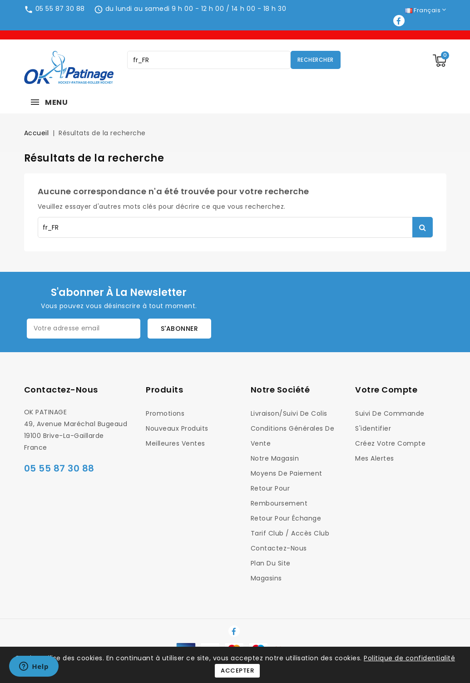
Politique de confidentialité (409, 658)
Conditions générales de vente (293, 436)
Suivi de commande (390, 413)
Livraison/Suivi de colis (289, 413)
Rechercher (315, 60)
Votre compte (386, 389)
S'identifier (373, 428)
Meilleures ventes (175, 443)
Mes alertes (374, 458)
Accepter (237, 670)
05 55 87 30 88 (60, 8)
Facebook (399, 20)
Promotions (165, 413)
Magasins (266, 578)
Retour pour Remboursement (279, 496)
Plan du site (271, 563)
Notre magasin (275, 458)
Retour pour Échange (286, 518)
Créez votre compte (390, 443)
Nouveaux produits (177, 428)
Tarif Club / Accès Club (290, 533)
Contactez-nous (61, 389)
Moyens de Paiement (286, 473)
